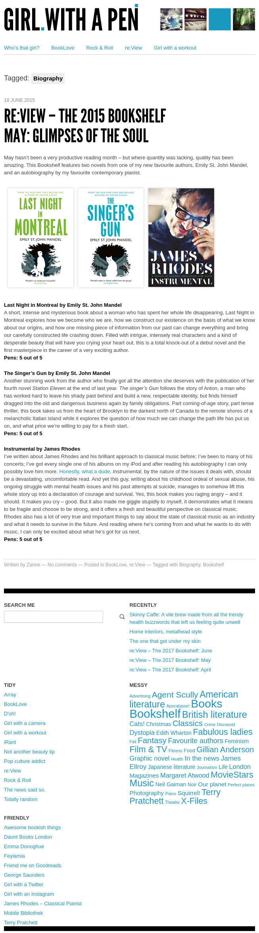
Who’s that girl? (21, 48)
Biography (189, 565)
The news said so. (25, 790)
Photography (147, 793)
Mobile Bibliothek (23, 913)
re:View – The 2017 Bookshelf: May (170, 660)
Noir (192, 785)
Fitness (175, 750)
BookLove (62, 48)
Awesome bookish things (32, 827)
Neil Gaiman (170, 784)
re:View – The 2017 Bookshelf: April (170, 670)
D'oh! (10, 714)
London (240, 766)
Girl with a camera (25, 723)
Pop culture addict (24, 761)
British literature (214, 714)
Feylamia (14, 856)
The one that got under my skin (165, 641)
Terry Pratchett (21, 922)
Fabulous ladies (222, 732)
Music (142, 783)
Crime (209, 724)
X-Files (194, 801)
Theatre (172, 802)
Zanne (33, 565)
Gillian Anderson (225, 749)
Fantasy (152, 740)
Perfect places (241, 784)
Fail (133, 741)
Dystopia (142, 732)
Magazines (144, 775)
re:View (133, 48)
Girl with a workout (175, 48)
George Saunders (24, 875)
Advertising (140, 696)
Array (10, 695)
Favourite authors (195, 741)
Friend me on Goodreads (32, 865)
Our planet (212, 784)
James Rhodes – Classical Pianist (43, 903)
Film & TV (148, 749)
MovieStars (232, 775)
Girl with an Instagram (29, 894)
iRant (10, 742)
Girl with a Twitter (23, 884)
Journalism (207, 767)
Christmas (158, 724)
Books (206, 703)
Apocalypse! (178, 706)
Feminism (236, 741)
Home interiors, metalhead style (166, 632)
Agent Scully (175, 694)
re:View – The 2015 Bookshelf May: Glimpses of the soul (85, 126)
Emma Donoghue (24, 846)
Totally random (21, 799)
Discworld (226, 724)
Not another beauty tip (29, 752)
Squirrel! (189, 793)
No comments (62, 565)
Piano (170, 793)
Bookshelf (213, 565)
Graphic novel (150, 758)
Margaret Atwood (184, 775)
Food (189, 750)
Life (223, 767)
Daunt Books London (28, 837)
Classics (188, 723)
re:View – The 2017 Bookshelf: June (171, 651)
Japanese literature (171, 767)
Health (177, 759)
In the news (202, 758)
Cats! (137, 723)
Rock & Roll (99, 48)
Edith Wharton (174, 733)
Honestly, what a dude (84, 471)
